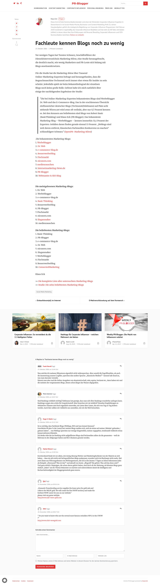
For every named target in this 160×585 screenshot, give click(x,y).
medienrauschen (45, 164)
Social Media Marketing (44, 292)
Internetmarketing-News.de (51, 168)
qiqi (44, 481)
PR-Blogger (80, 3)
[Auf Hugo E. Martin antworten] (121, 419)
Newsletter (119, 8)
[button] (4, 580)
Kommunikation (40, 8)
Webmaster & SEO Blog (50, 175)
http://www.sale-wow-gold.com (50, 498)
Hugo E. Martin (48, 419)
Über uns (109, 8)
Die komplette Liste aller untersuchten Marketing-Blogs (65, 281)
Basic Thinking (45, 201)
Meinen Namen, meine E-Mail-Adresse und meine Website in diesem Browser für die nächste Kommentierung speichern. (78, 561)
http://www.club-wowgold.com (49, 521)
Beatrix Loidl (70, 342)
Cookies (23, 581)
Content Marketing (57, 8)
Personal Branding (95, 8)
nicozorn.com (44, 161)
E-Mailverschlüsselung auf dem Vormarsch (106, 300)
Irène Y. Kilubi (24, 342)
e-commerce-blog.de (48, 150)
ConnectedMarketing (49, 267)
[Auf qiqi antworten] (121, 481)
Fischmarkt (43, 157)
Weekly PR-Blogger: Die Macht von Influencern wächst (121, 335)
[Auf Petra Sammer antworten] (121, 394)
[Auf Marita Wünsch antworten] (121, 449)
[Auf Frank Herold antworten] (121, 366)
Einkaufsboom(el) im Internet (49, 300)
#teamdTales (116, 342)
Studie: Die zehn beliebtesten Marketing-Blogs (61, 285)
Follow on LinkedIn (77, 35)
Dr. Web (41, 146)
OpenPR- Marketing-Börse (78, 131)
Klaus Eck (58, 19)
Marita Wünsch (48, 449)
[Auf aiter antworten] (121, 508)
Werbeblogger (44, 142)
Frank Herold (47, 366)
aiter (44, 509)
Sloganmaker (44, 219)
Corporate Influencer (76, 8)
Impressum (30, 581)
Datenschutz (16, 581)
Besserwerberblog (46, 153)
